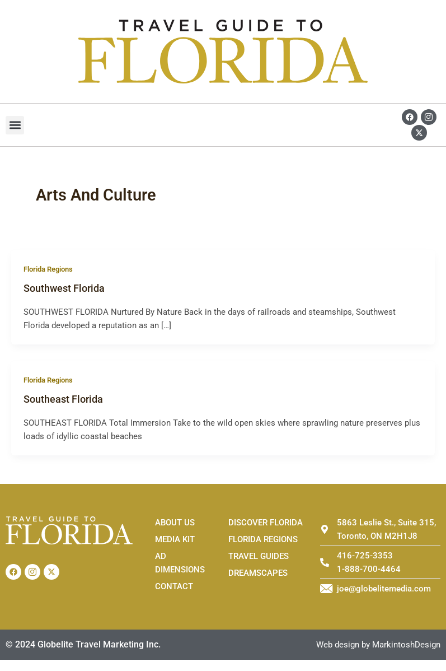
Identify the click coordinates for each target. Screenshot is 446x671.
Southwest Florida (64, 288)
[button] (15, 125)
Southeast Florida (63, 399)
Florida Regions (48, 269)
